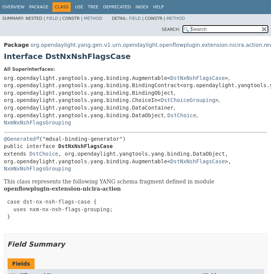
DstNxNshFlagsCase (197, 78)
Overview (13, 7)
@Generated (20, 139)
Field (52, 18)
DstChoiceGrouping (188, 100)
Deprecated (117, 7)
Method (93, 18)
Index (141, 7)
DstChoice (181, 115)
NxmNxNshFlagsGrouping (37, 122)
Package (39, 7)
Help (158, 7)
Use (79, 7)
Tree (93, 7)
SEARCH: (171, 29)
